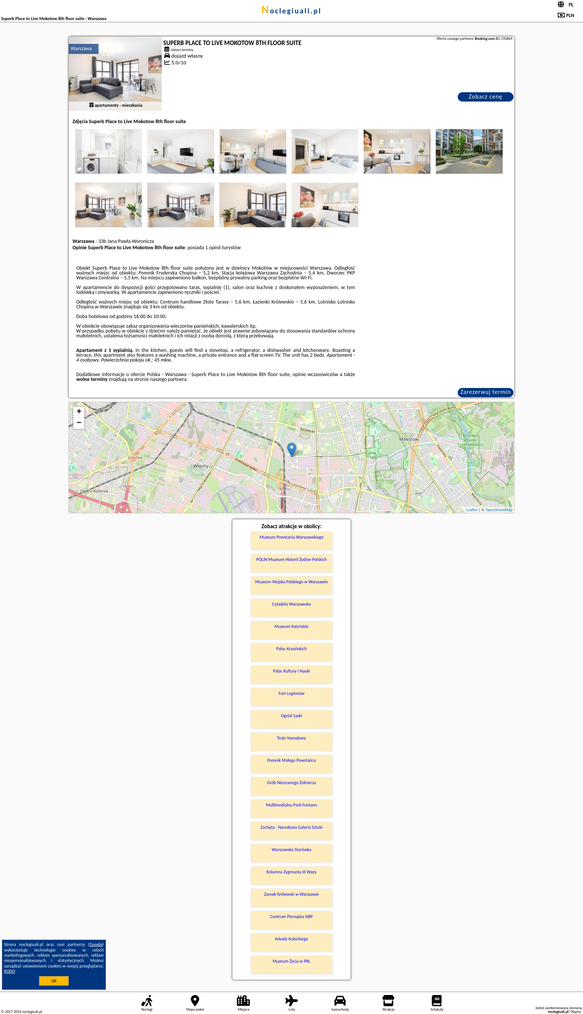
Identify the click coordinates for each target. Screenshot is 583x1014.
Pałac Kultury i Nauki (291, 671)
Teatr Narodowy (291, 738)
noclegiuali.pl (291, 10)
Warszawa (81, 48)
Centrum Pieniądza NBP (291, 916)
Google (96, 944)
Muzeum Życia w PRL (291, 961)
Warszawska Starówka (292, 849)
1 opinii (213, 247)
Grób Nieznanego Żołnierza (291, 782)
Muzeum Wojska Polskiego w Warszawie (291, 581)
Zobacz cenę (486, 96)
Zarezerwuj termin (485, 391)
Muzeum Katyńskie (291, 626)
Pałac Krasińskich (291, 648)
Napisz (576, 1011)
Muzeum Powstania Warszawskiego (291, 537)
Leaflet (471, 509)
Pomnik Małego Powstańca (291, 760)
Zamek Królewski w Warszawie (291, 894)
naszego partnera (168, 379)
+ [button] (79, 412)
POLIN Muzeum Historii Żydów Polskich (291, 559)
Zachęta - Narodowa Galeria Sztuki (292, 827)
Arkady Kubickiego (291, 938)
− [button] (79, 423)
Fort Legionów (291, 693)
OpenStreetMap (499, 509)
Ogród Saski (291, 715)
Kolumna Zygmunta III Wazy (291, 872)
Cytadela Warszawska (291, 604)
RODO (9, 971)
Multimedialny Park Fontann (291, 805)
